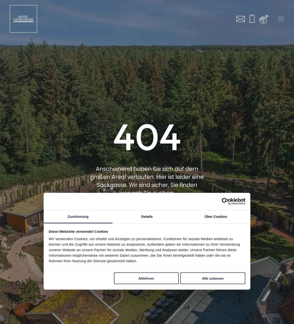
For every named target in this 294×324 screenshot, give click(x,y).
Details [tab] (147, 216)
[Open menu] (281, 18)
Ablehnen (146, 278)
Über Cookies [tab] (216, 216)
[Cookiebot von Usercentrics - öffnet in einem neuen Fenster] (225, 201)
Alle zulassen (213, 278)
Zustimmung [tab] (78, 216)
